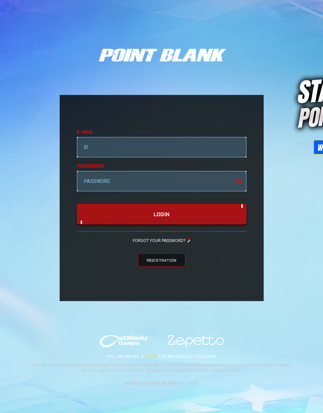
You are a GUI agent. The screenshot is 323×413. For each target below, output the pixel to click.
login (161, 214)
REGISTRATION (161, 260)
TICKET (151, 356)
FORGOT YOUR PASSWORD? (159, 240)
